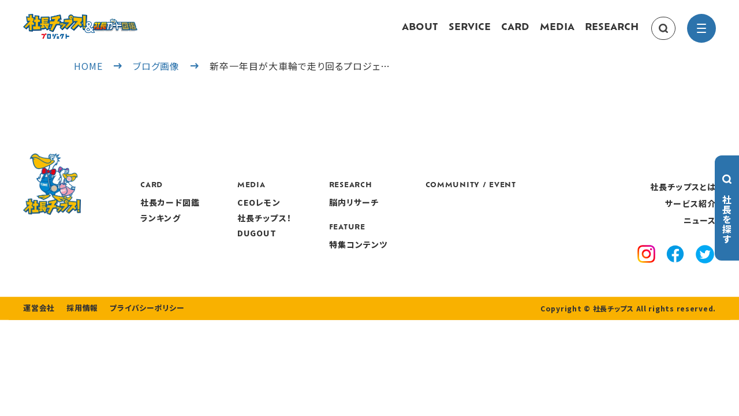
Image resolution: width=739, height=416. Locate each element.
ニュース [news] (700, 231)
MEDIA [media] (557, 33)
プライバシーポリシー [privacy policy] (139, 342)
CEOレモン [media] (329, 214)
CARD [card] (515, 33)
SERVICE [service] (470, 33)
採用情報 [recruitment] (79, 342)
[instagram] (646, 267)
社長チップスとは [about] (683, 197)
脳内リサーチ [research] (425, 214)
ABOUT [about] (420, 33)
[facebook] (675, 267)
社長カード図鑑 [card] (240, 214)
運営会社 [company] (38, 342)
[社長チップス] (115, 21)
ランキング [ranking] (231, 229)
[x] (705, 266)
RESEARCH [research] (612, 33)
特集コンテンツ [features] (429, 255)
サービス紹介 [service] (690, 215)
